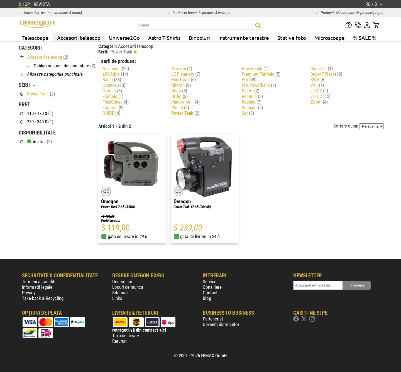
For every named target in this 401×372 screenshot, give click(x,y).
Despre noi (122, 281)
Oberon (181, 85)
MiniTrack (183, 79)
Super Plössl (326, 74)
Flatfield (112, 96)
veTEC (320, 96)
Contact (210, 292)
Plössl (180, 107)
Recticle (252, 96)
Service (209, 281)
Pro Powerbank (259, 85)
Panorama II (185, 102)
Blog (207, 298)
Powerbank (255, 68)
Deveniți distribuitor (221, 324)
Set (248, 113)
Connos (113, 85)
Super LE (321, 68)
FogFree (113, 107)
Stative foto (291, 37)
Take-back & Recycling (42, 298)
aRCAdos (115, 74)
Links (117, 298)
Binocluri (199, 37)
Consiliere (212, 287)
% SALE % (364, 37)
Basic (111, 79)
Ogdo (179, 91)
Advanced (115, 68)
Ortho (179, 96)
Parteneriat (213, 319)
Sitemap (120, 292)
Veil (317, 85)
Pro (249, 79)
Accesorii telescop (79, 37)
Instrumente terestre (243, 37)
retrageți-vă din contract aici (139, 330)
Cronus (112, 91)
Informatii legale (37, 287)
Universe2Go (124, 37)
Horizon (181, 68)
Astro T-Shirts (164, 37)
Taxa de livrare (125, 335)
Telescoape (35, 37)
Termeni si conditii (39, 281)
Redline (251, 102)
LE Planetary (185, 74)
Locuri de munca (127, 287)
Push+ (250, 91)
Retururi (119, 341)
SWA (318, 79)
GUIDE (111, 113)
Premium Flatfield (261, 74)
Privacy (28, 292)
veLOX (319, 91)
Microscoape (329, 37)
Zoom (319, 102)
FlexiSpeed (115, 102)
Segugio (252, 107)
